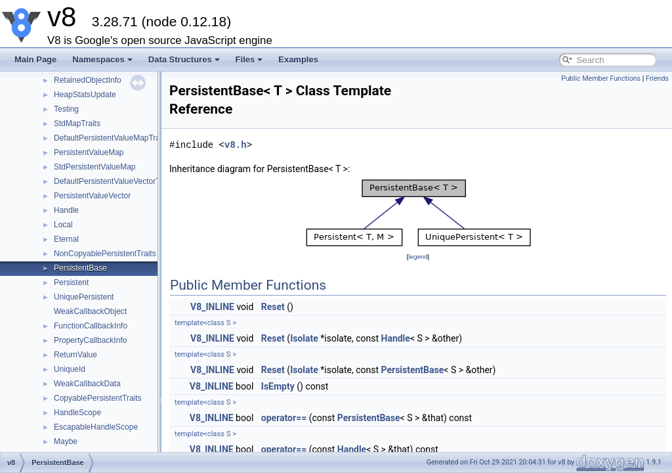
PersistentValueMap (89, 152)
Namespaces (102, 59)
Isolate (304, 338)
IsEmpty (278, 386)
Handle (66, 210)
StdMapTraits (77, 123)
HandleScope (77, 412)
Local (63, 224)
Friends (657, 78)
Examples (298, 59)
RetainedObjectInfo (87, 80)
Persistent (71, 282)
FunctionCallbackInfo (90, 325)
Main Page (35, 59)
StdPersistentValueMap (95, 166)
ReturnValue (75, 354)
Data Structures (184, 59)
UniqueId (69, 369)
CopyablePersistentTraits (98, 398)
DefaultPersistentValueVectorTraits (114, 181)
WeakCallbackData (87, 383)
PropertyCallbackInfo (90, 340)
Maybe (65, 441)
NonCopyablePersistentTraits (105, 253)
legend (417, 256)
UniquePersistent (84, 297)
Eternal (66, 239)
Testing (66, 109)
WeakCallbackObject (90, 311)
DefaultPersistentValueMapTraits (111, 138)
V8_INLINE (212, 307)
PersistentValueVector (92, 195)
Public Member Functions (600, 78)
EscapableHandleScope (96, 427)
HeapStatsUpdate (85, 94)
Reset (273, 307)
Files (249, 59)
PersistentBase (80, 268)
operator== (283, 418)
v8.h (235, 145)
